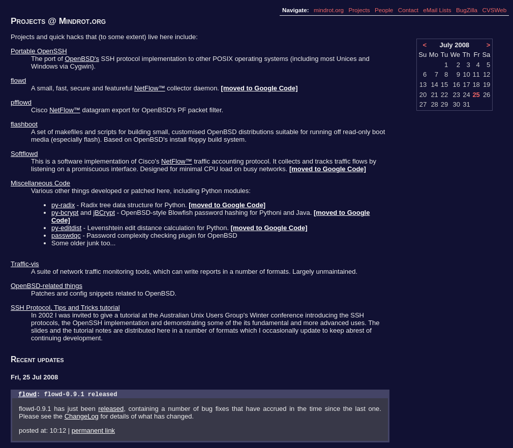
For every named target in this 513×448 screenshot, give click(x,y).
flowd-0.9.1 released (80, 395)
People (384, 10)
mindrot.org (329, 10)
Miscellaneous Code (40, 183)
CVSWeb (494, 10)
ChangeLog (82, 418)
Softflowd (24, 153)
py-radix (63, 205)
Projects (359, 10)
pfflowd (21, 102)
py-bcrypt (64, 212)
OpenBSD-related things (46, 286)
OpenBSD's (82, 58)
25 (475, 95)
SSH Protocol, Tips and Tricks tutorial (65, 307)
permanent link (93, 432)
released (111, 410)
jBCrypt (104, 212)
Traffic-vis (25, 264)
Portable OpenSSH (39, 51)
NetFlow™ (149, 88)
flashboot (24, 124)
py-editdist (66, 228)
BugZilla (466, 10)
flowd (18, 80)
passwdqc (66, 235)
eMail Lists (437, 10)
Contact (408, 10)
